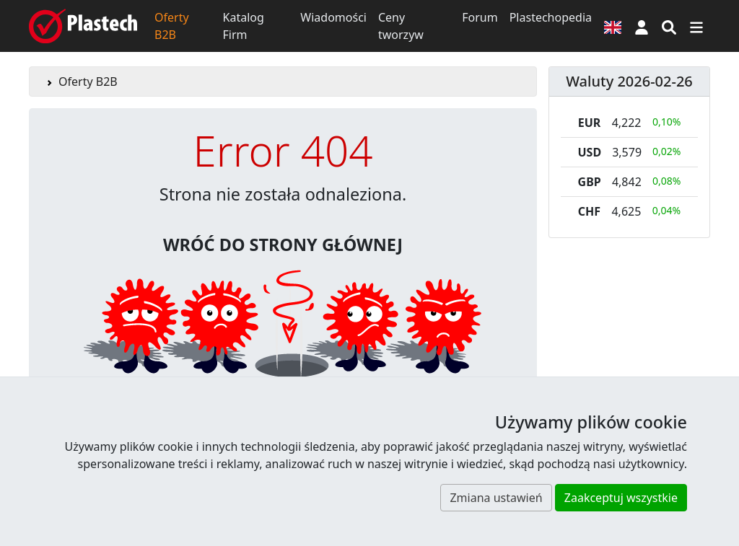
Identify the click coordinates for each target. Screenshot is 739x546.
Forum (479, 17)
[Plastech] (83, 26)
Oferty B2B (171, 26)
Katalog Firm (243, 26)
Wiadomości (333, 17)
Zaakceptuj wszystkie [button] (621, 498)
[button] (641, 26)
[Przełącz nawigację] (696, 26)
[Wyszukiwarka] (669, 26)
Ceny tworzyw (401, 26)
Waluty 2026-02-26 (629, 81)
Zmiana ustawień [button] (496, 498)
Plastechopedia (551, 17)
